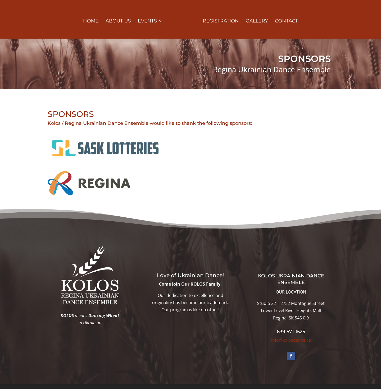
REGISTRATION (221, 21)
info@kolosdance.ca (291, 340)
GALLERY (257, 21)
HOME (91, 21)
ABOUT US (118, 21)
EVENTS (147, 21)
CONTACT (286, 21)
